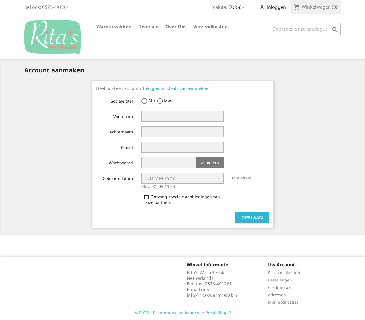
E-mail (127, 147)
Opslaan (252, 217)
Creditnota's (279, 287)
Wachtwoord (121, 162)
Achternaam (121, 132)
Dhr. (148, 101)
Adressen (277, 294)
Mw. (164, 101)
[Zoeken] (305, 29)
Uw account (281, 265)
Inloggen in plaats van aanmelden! (177, 88)
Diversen (148, 26)
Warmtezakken (113, 26)
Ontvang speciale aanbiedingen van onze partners (182, 199)
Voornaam (123, 116)
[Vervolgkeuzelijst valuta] (237, 7)
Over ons (175, 26)
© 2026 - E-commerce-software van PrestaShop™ (182, 312)
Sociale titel (122, 101)
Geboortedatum (118, 178)
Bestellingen (280, 280)
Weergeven (210, 163)
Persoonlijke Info (284, 272)
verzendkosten (210, 26)
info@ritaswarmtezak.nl (212, 295)
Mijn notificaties (283, 302)
